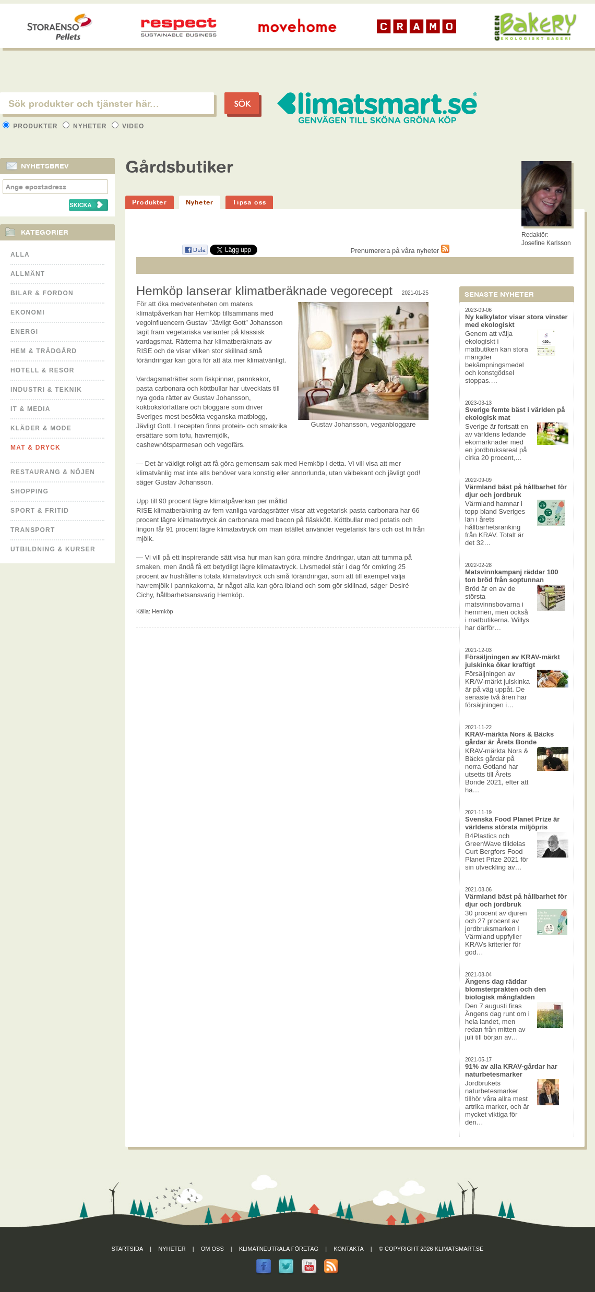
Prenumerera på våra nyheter (400, 251)
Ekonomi (27, 312)
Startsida (128, 1249)
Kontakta (349, 1249)
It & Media (30, 409)
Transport (32, 530)
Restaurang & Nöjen (52, 472)
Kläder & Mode (41, 428)
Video (128, 126)
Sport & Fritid (39, 510)
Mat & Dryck (35, 447)
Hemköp (162, 611)
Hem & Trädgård (43, 351)
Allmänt (27, 273)
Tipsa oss (249, 202)
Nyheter (86, 126)
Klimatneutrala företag (278, 1249)
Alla (20, 254)
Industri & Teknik (46, 389)
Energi (24, 331)
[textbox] (107, 103)
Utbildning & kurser (53, 549)
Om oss (212, 1249)
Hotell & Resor (42, 370)
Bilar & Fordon (42, 293)
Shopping (29, 491)
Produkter (31, 126)
